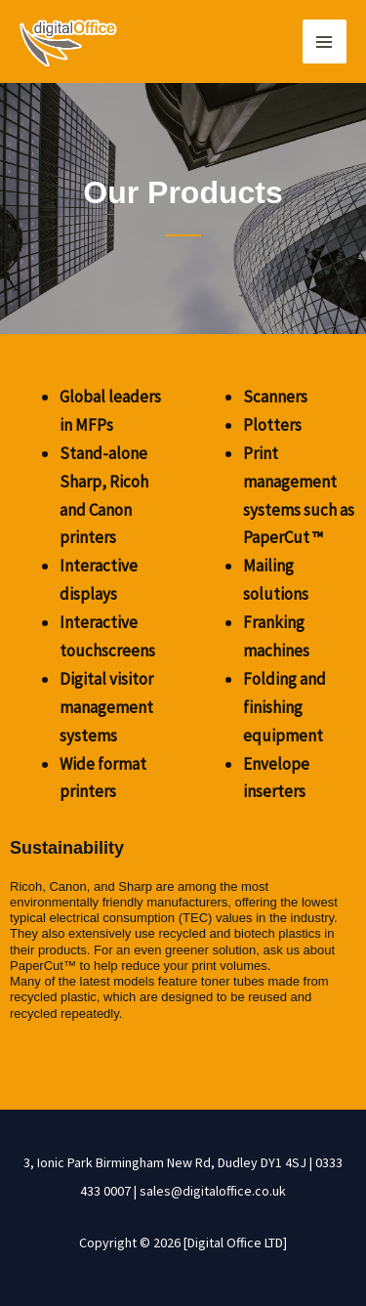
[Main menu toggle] (325, 42)
